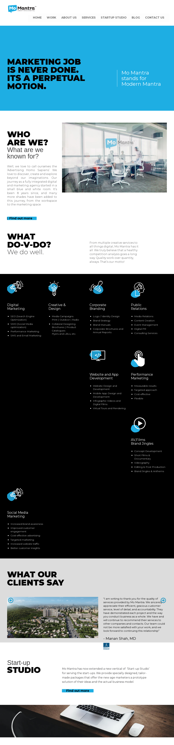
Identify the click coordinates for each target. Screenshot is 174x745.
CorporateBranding (98, 307)
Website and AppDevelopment (104, 376)
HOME (37, 17)
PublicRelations (139, 307)
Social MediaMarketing (17, 514)
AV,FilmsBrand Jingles (142, 442)
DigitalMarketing (16, 307)
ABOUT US (69, 17)
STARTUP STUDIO (114, 17)
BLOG (136, 17)
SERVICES (89, 17)
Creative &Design (57, 307)
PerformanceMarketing (142, 376)
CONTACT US (154, 17)
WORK (51, 17)
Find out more (19, 218)
